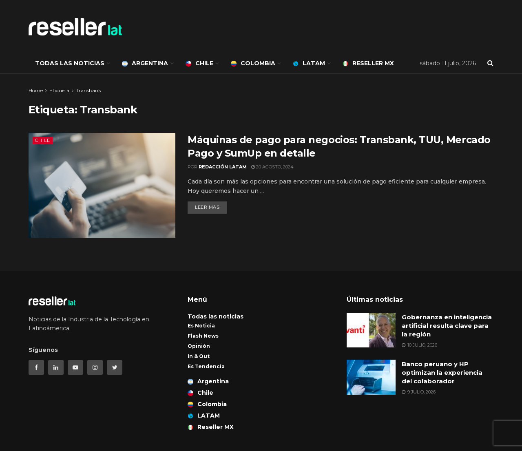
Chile (199, 63)
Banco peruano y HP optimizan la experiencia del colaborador (442, 372)
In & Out (199, 356)
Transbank (88, 90)
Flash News (203, 336)
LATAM (309, 63)
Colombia (253, 63)
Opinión (199, 346)
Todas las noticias (69, 63)
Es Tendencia (206, 366)
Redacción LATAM (223, 167)
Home (36, 90)
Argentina (145, 63)
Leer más (207, 207)
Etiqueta (59, 90)
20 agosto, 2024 (272, 167)
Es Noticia (201, 326)
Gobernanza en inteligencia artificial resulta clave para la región (447, 325)
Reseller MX (368, 63)
